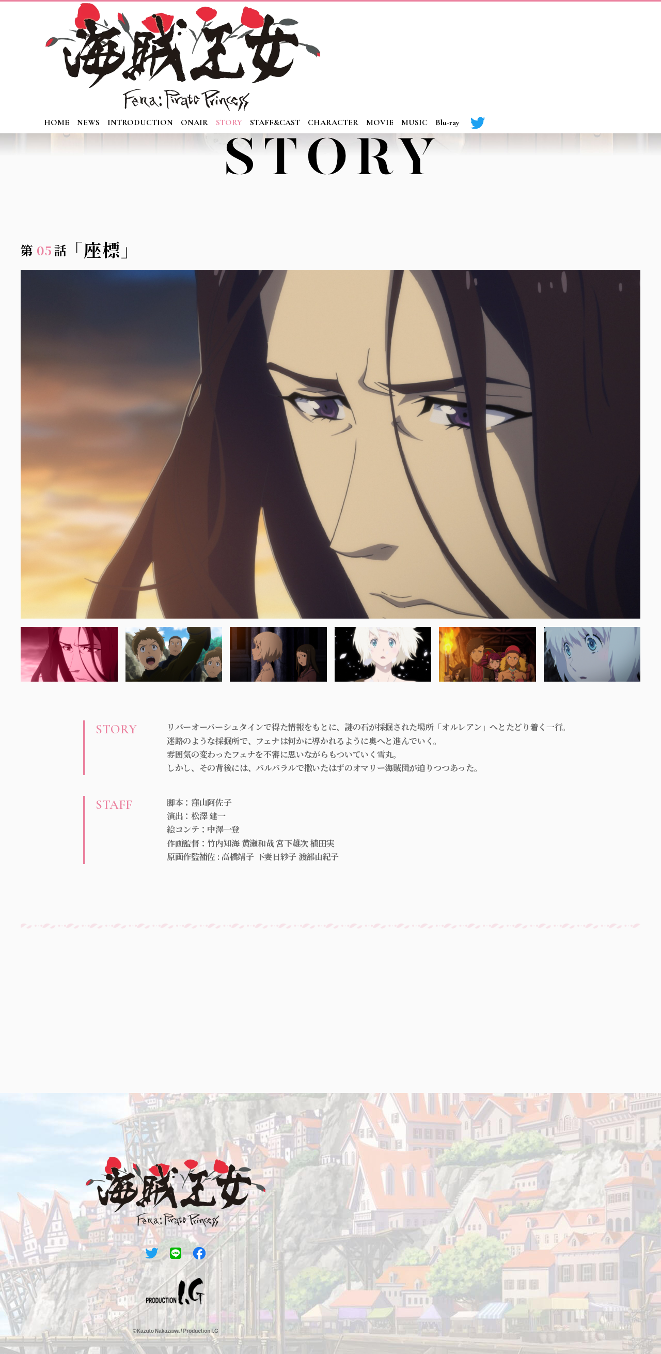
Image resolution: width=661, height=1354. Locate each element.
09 (575, 221)
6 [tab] (592, 654)
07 (536, 221)
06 (516, 221)
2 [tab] (174, 654)
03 (457, 221)
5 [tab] (487, 654)
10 (595, 221)
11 (615, 221)
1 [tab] (69, 654)
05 (496, 221)
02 (437, 221)
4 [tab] (383, 654)
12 (634, 221)
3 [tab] (278, 654)
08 (555, 221)
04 (476, 221)
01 (417, 221)
